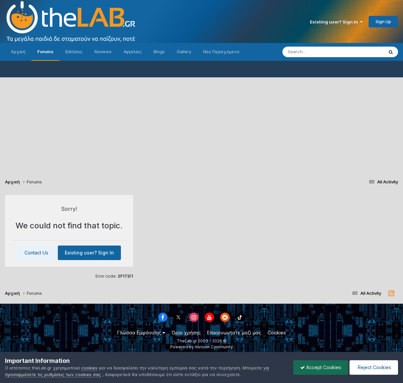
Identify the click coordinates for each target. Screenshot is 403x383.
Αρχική (18, 51)
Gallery (184, 51)
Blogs (159, 51)
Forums (45, 51)
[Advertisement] (201, 123)
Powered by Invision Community (201, 346)
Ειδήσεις (74, 51)
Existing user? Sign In (336, 21)
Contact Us (36, 252)
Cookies (277, 332)
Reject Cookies (373, 367)
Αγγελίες (133, 51)
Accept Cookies (320, 367)
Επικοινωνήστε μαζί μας (234, 332)
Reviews (103, 51)
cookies (89, 367)
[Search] (319, 52)
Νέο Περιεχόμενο (221, 51)
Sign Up (383, 21)
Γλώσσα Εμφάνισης (141, 332)
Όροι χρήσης (186, 332)
